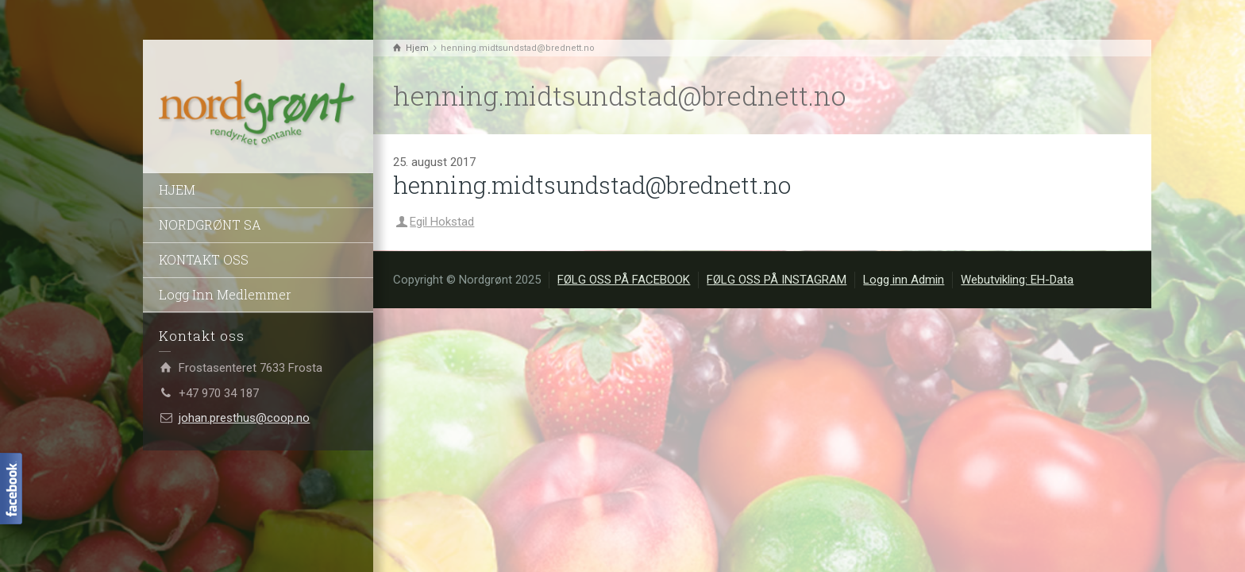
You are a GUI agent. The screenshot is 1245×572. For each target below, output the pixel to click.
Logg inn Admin (903, 279)
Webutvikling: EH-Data (1017, 279)
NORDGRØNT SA (210, 224)
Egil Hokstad (442, 221)
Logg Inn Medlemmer (225, 294)
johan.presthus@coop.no (244, 418)
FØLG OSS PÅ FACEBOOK (623, 279)
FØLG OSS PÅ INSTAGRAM (776, 279)
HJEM (177, 189)
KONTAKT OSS (204, 259)
